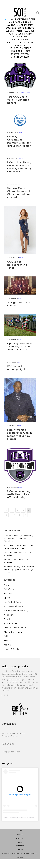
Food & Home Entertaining (16, 608)
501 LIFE (6, 813)
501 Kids (8, 643)
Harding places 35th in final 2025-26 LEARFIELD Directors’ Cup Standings (19, 536)
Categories (20, 842)
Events (20, 831)
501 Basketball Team (13, 604)
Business (8, 638)
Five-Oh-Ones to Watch (15, 625)
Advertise (20, 834)
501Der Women (11, 621)
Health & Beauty (11, 647)
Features (8, 591)
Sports (7, 596)
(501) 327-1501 (8, 740)
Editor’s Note (10, 587)
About (20, 827)
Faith (6, 634)
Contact (20, 845)
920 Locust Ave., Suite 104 (13, 729)
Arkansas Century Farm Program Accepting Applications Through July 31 (19, 567)
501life (14, 813)
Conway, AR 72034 (10, 732)
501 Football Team (12, 600)
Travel (7, 617)
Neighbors (9, 613)
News (6, 583)
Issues (20, 838)
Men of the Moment (13, 630)
